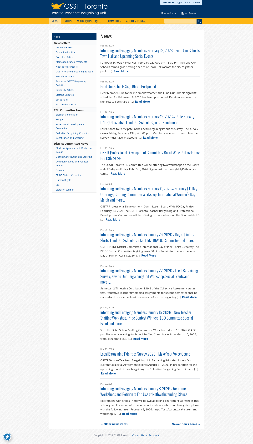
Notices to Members (67, 66)
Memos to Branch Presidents (71, 61)
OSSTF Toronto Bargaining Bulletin (74, 71)
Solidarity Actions (65, 89)
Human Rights (63, 180)
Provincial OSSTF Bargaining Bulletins (71, 83)
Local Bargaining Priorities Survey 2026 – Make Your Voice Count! (145, 354)
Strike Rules (62, 99)
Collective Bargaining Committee (73, 133)
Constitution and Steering (70, 137)
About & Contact (137, 21)
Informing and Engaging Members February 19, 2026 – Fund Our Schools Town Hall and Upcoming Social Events (150, 53)
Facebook (154, 435)
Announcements (65, 47)
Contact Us (138, 435)
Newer (186, 424)
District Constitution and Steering (74, 156)
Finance (60, 170)
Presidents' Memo (65, 76)
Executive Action (64, 57)
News (55, 21)
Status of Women (65, 189)
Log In (179, 2)
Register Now (192, 2)
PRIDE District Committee (69, 175)
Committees (113, 21)
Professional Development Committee (70, 126)
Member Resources (89, 21)
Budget (60, 119)
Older (113, 424)
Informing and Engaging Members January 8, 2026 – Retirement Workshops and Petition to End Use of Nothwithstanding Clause (144, 391)
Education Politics (65, 52)
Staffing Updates (65, 94)
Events (67, 21)
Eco (58, 184)
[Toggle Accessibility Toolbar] (7, 437)
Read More (121, 71)
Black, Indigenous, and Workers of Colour (74, 149)
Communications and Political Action (72, 163)
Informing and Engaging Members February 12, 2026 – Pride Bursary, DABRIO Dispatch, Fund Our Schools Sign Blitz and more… (147, 119)
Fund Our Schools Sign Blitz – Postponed (128, 86)
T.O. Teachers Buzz (66, 104)
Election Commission (67, 114)
